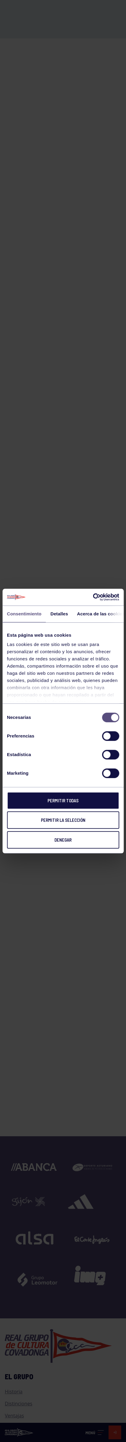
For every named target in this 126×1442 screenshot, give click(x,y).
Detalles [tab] (59, 613)
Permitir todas (63, 800)
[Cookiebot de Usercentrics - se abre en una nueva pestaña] (92, 597)
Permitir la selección (63, 820)
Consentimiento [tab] (24, 613)
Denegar (63, 840)
